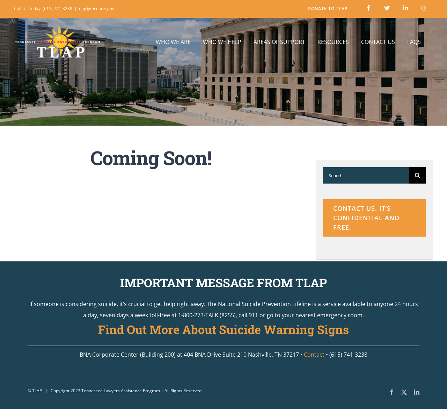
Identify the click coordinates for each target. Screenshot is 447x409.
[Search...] (366, 175)
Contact (314, 354)
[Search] (417, 175)
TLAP (37, 391)
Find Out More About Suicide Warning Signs (223, 329)
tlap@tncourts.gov (96, 9)
